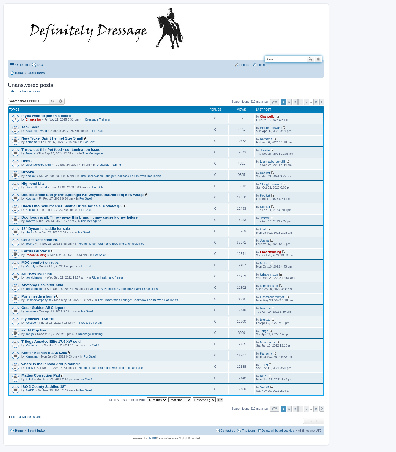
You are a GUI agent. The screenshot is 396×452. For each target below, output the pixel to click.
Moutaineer (33, 345)
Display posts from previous (138, 399)
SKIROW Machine (36, 274)
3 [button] (295, 101)
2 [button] (289, 101)
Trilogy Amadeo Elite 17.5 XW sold (51, 341)
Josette (30, 153)
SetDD (30, 390)
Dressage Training (97, 119)
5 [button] (306, 101)
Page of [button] (274, 102)
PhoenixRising (36, 255)
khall (29, 232)
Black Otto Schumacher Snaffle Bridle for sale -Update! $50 (72, 206)
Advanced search (318, 59)
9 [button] (316, 101)
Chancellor (33, 119)
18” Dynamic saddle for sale (45, 229)
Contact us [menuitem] (228, 430)
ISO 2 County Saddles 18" (43, 387)
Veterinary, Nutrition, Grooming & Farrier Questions (123, 288)
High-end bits (33, 183)
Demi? (26, 161)
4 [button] (301, 101)
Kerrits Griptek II (35, 251)
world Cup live (33, 330)
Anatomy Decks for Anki (42, 285)
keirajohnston (34, 277)
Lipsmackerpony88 (38, 164)
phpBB (152, 438)
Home (19, 430)
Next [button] (321, 102)
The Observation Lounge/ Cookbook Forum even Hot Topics (121, 176)
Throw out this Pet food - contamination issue (60, 150)
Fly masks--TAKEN (37, 319)
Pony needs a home (38, 296)
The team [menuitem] (248, 430)
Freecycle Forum (90, 322)
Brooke (27, 172)
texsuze (31, 311)
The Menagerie (92, 153)
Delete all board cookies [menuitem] (278, 430)
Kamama (32, 142)
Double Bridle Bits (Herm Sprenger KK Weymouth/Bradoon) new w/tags (82, 195)
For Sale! (98, 130)
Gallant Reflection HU (40, 240)
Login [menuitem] (261, 64)
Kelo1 (29, 379)
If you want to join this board (46, 116)
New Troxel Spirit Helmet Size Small (52, 138)
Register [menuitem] (245, 64)
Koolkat (31, 176)
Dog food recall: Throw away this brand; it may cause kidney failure (79, 217)
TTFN (29, 367)
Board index (36, 430)
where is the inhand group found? (50, 364)
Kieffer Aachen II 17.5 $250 (44, 353)
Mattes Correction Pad (40, 375)
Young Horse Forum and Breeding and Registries (111, 243)
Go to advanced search (26, 91)
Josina (30, 243)
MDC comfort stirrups (40, 262)
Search (310, 59)
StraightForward (36, 130)
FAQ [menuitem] (40, 64)
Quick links (22, 64)
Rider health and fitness (108, 277)
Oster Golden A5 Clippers (43, 308)
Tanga (30, 334)
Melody (30, 266)
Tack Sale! (30, 127)
